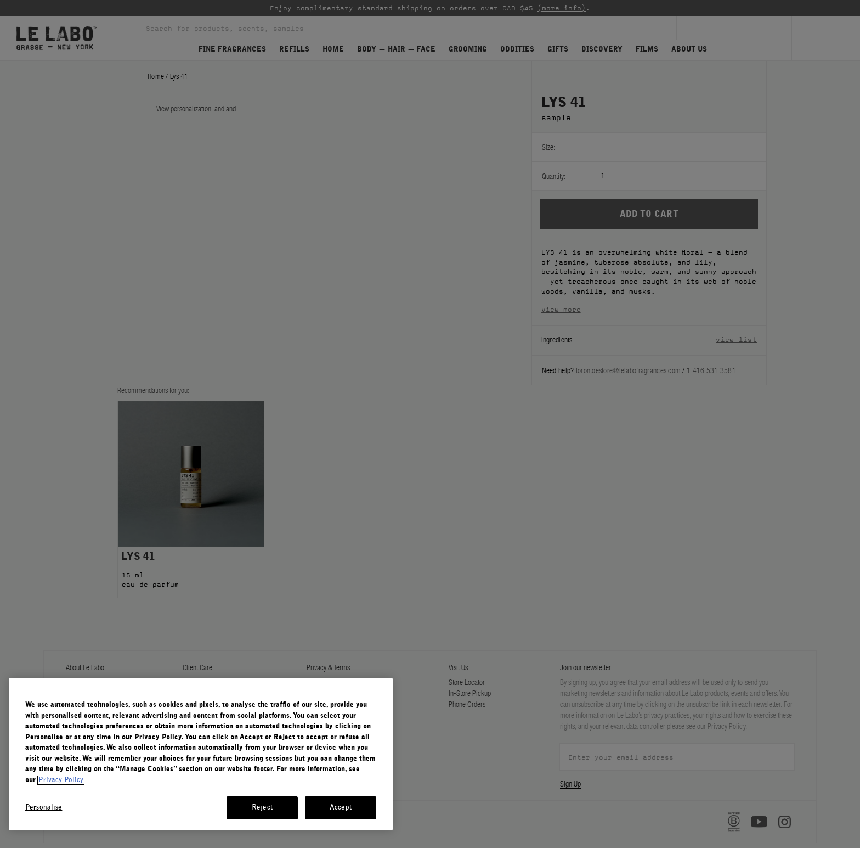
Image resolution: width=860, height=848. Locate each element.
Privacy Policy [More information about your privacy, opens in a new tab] (60, 780)
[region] (201, 754)
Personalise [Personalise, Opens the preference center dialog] (43, 807)
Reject (262, 807)
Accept (341, 807)
